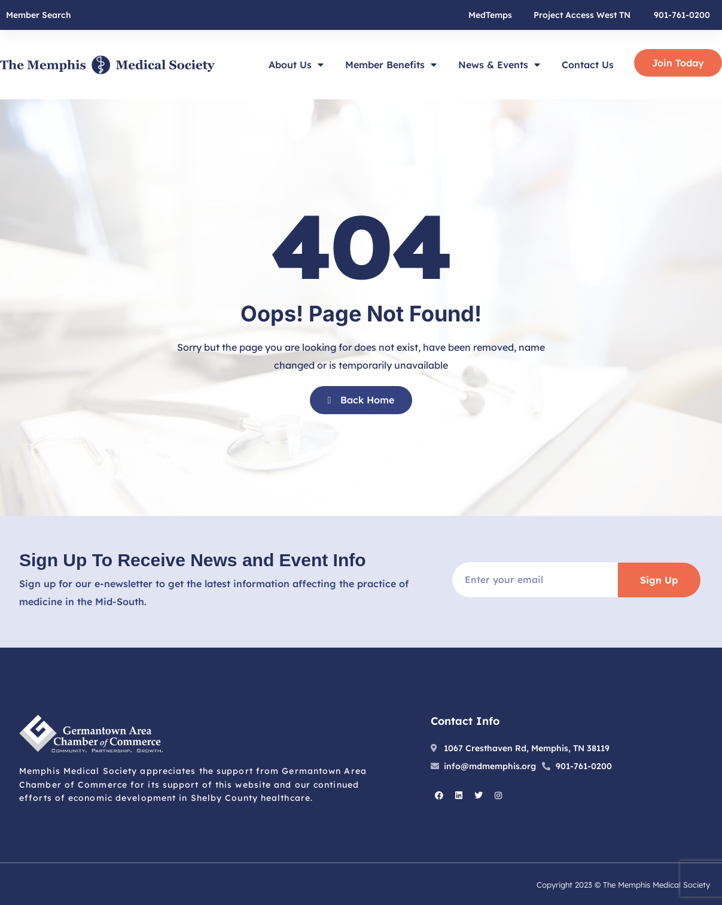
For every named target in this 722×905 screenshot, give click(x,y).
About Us (296, 64)
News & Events (499, 64)
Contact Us (588, 65)
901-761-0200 (682, 15)
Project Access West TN (582, 15)
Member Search (38, 15)
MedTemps (490, 15)
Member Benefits (391, 64)
